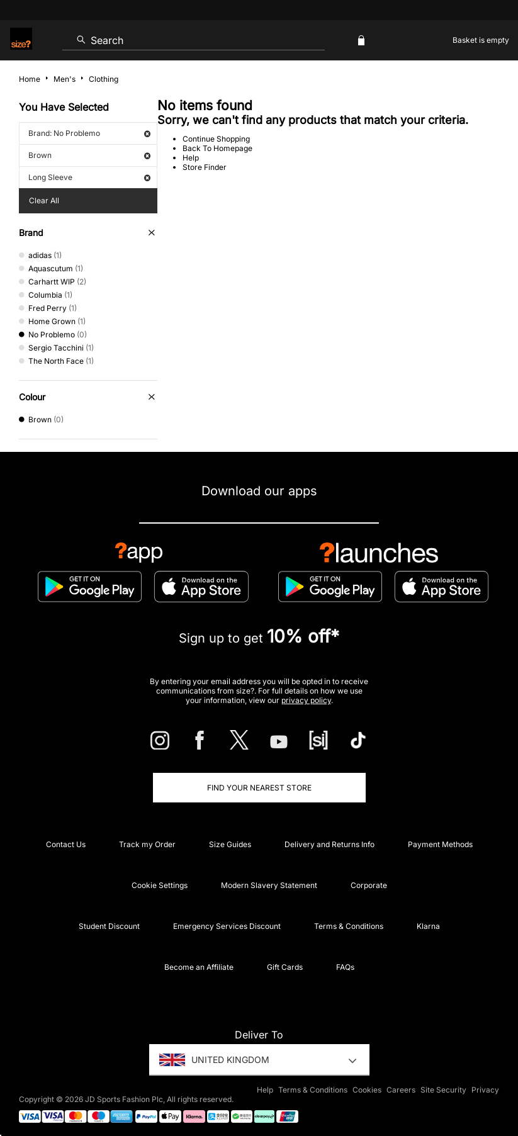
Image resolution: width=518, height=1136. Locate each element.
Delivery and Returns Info (329, 844)
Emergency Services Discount (227, 926)
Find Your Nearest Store (259, 787)
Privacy (485, 1089)
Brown (89, 155)
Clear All (44, 200)
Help (191, 157)
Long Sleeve (89, 177)
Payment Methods (440, 844)
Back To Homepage (217, 148)
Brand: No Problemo (89, 133)
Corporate (369, 885)
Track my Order (147, 844)
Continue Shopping (216, 138)
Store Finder (205, 167)
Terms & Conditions (348, 926)
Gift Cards (285, 967)
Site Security (443, 1089)
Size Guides (230, 844)
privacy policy (306, 700)
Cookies (366, 1089)
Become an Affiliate (199, 967)
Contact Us (66, 844)
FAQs (345, 967)
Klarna (428, 926)
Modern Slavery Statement (269, 885)
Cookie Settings (160, 885)
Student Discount (109, 926)
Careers (400, 1089)
